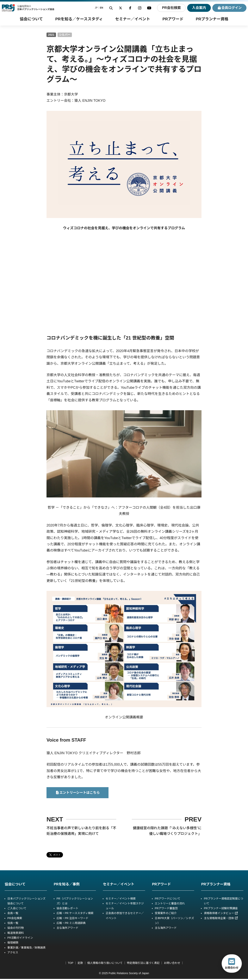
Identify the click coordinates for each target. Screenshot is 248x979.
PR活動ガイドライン (20, 937)
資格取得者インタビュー (221, 913)
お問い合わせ (172, 962)
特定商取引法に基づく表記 (143, 962)
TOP (70, 962)
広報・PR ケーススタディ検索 (75, 913)
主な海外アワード (67, 928)
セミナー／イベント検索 (121, 898)
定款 (80, 962)
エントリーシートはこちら (77, 792)
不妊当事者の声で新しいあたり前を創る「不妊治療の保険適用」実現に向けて (81, 831)
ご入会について (16, 908)
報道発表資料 (15, 933)
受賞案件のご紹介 (166, 913)
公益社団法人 (35, 8)
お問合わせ (232, 963)
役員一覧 (12, 923)
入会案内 (198, 8)
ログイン (229, 8)
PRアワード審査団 (166, 908)
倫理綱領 (12, 942)
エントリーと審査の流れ (170, 903)
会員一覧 (12, 913)
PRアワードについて (167, 898)
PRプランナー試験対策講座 (221, 908)
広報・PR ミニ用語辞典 (71, 923)
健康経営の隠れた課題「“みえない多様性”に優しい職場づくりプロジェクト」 (167, 831)
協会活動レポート (67, 908)
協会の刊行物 (15, 928)
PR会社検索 (170, 8)
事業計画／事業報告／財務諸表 (26, 947)
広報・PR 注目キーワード (72, 918)
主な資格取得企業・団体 (221, 918)
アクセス (12, 952)
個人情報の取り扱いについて (105, 962)
